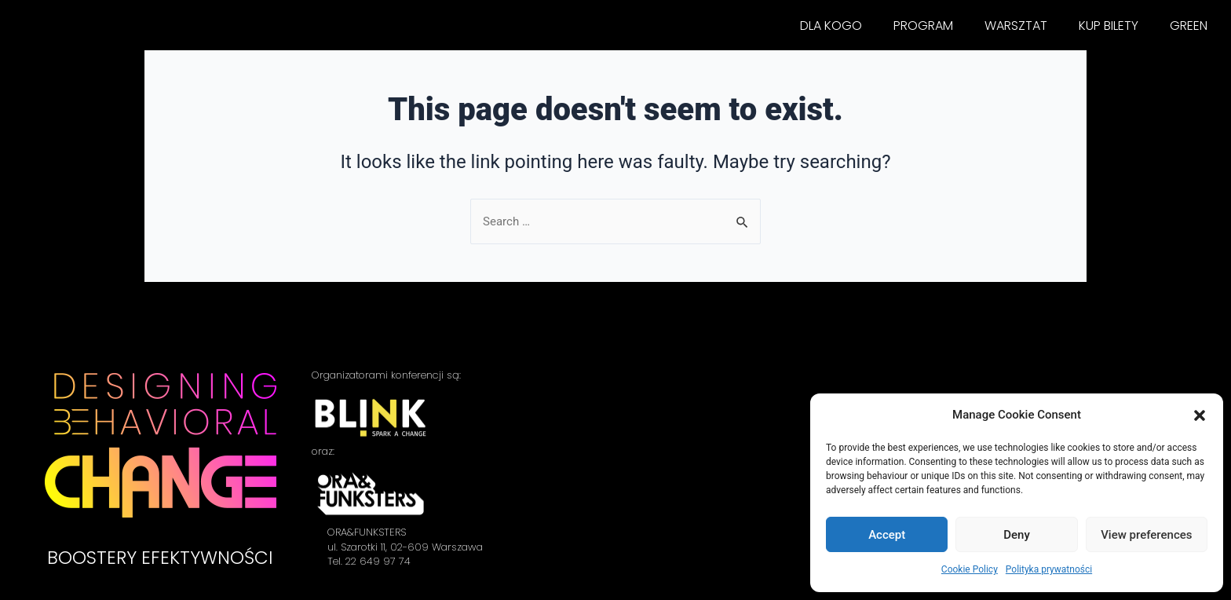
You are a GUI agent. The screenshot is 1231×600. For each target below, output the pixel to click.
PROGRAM (923, 25)
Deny (1016, 535)
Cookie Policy (969, 569)
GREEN (1188, 25)
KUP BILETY (1108, 25)
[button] (1199, 415)
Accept (886, 535)
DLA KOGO (831, 25)
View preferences (1146, 535)
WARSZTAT (1015, 25)
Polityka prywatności (1049, 569)
